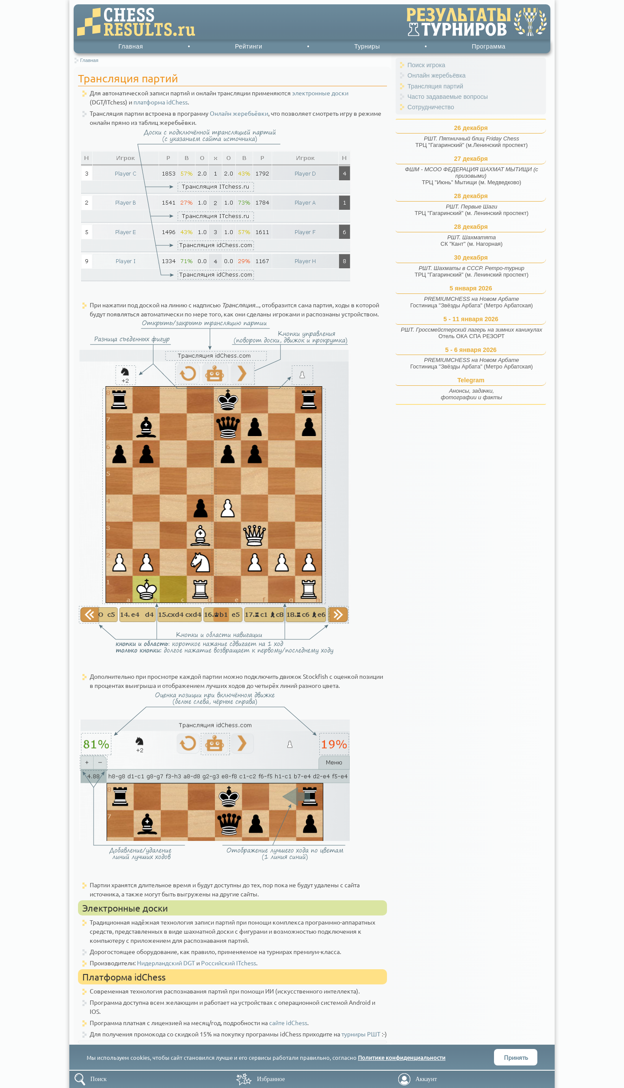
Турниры (367, 46)
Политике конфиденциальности (401, 1057)
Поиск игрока (426, 65)
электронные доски (320, 93)
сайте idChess (288, 1022)
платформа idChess (160, 102)
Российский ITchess (228, 963)
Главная (130, 46)
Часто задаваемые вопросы (447, 96)
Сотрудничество (430, 107)
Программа (489, 46)
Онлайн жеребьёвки (239, 113)
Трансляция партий (435, 86)
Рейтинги (248, 46)
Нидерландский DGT (166, 963)
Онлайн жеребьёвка (436, 75)
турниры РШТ (360, 1034)
